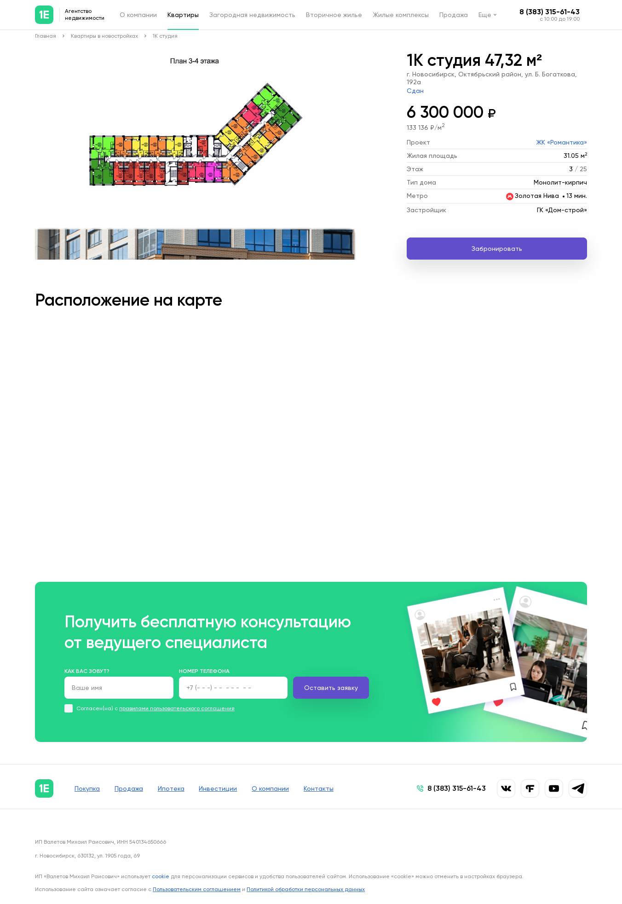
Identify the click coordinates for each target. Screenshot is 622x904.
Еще (484, 14)
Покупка (87, 788)
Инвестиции (218, 788)
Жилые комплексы (401, 14)
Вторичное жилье (334, 14)
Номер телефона (204, 671)
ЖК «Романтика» (561, 142)
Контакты (319, 788)
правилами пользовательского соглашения (177, 708)
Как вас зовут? (86, 671)
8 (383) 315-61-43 (549, 11)
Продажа (453, 14)
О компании (138, 14)
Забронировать (497, 248)
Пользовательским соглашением (197, 889)
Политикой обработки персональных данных (306, 889)
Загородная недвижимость (252, 14)
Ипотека (171, 788)
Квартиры (183, 14)
